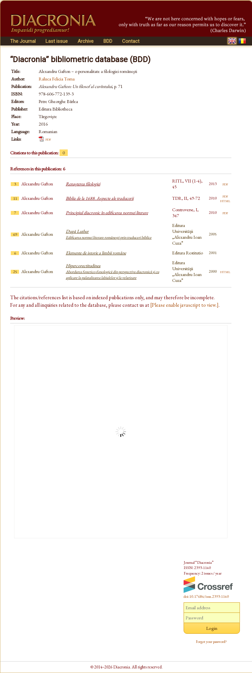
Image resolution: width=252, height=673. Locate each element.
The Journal (23, 41)
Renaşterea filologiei (83, 184)
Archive (86, 41)
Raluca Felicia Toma (57, 79)
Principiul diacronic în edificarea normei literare (107, 213)
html (225, 200)
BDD (107, 41)
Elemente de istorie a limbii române (96, 253)
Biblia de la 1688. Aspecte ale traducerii (100, 198)
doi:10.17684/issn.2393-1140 (206, 596)
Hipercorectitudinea (112, 271)
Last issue (56, 41)
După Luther (109, 234)
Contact (130, 41)
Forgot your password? (211, 641)
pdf (48, 139)
